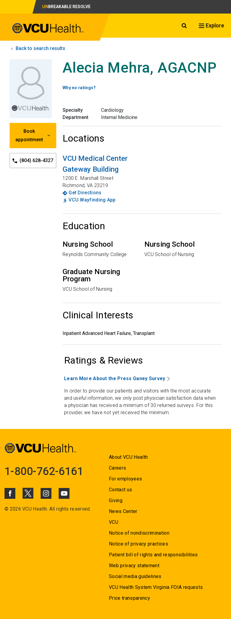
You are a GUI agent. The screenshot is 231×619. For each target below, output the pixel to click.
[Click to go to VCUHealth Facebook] (10, 493)
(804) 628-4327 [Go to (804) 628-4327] (32, 161)
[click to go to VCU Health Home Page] (48, 28)
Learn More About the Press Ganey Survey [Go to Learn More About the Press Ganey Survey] (117, 378)
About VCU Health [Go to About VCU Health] (128, 457)
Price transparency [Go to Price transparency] (129, 598)
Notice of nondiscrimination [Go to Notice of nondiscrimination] (139, 533)
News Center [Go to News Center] (123, 511)
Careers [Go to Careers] (117, 468)
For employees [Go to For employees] (125, 479)
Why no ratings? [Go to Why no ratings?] (79, 87)
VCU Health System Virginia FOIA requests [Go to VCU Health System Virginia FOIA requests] (156, 587)
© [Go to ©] (6, 509)
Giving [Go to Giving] (115, 500)
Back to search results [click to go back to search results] (37, 48)
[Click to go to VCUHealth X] (28, 493)
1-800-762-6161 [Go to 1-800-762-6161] (44, 471)
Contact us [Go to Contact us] (120, 489)
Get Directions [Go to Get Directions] (85, 192)
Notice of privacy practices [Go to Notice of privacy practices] (138, 544)
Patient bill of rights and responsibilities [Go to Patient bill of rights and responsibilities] (153, 555)
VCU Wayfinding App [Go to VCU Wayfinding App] (92, 200)
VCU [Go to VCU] (113, 522)
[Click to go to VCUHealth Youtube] (64, 493)
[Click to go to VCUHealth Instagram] (46, 493)
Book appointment (33, 135)
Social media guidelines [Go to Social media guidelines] (135, 576)
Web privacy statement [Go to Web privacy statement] (134, 565)
